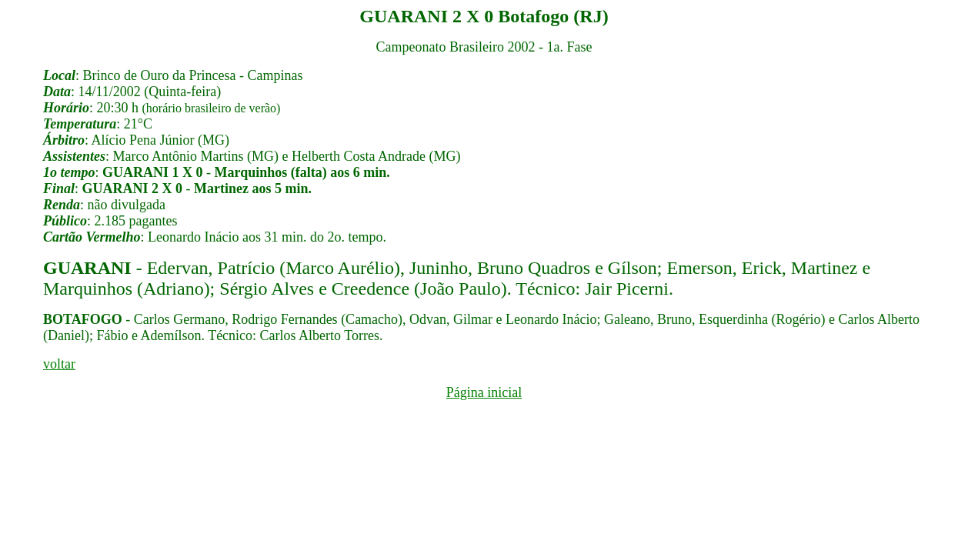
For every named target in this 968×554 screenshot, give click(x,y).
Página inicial (484, 392)
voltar (59, 364)
